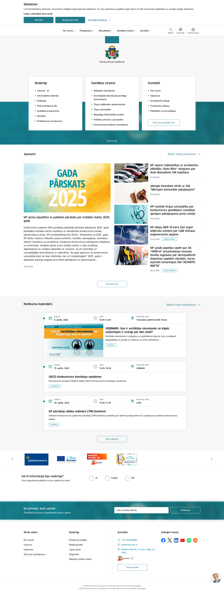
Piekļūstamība (76, 544)
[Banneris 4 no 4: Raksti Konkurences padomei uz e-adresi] (97, 459)
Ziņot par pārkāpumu (34, 554)
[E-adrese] (124, 558)
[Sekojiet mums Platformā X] (170, 540)
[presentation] (25, 490)
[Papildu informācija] (132, 558)
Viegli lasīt (74, 554)
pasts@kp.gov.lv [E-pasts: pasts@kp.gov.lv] (129, 544)
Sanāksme (55, 386)
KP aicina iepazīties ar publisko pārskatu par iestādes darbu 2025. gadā (67, 219)
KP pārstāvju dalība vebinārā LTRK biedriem (77, 411)
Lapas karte (75, 549)
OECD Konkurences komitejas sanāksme (75, 376)
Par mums (29, 540)
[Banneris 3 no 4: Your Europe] (67, 459)
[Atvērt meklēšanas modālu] (170, 31)
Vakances (28, 549)
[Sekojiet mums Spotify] (189, 540)
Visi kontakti (132, 567)
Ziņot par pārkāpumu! (164, 122)
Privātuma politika (78, 540)
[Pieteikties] (185, 510)
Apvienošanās (169, 239)
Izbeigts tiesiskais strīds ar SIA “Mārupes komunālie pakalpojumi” (172, 187)
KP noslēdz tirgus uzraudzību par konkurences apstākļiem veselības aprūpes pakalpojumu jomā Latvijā (172, 210)
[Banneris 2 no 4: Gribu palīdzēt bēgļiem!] (36, 459)
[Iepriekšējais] (12, 459)
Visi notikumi (112, 439)
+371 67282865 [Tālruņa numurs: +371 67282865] (129, 540)
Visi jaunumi (112, 284)
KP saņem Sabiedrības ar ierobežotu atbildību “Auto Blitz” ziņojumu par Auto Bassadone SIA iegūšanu (174, 168)
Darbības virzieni (103, 83)
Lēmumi (28, 544)
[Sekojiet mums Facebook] (163, 540)
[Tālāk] (212, 459)
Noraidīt (39, 19)
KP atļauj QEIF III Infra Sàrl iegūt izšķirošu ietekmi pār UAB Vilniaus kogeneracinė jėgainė (172, 230)
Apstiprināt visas (70, 19)
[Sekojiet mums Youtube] (182, 540)
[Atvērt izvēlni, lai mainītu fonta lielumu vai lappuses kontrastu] (193, 31)
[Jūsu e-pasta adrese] (141, 510)
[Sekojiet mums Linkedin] (176, 540)
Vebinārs (111, 345)
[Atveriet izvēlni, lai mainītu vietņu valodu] (180, 31)
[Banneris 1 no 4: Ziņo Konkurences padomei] (127, 459)
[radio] (93, 478)
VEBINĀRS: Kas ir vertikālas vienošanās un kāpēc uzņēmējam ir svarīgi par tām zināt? (137, 330)
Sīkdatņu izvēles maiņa (80, 559)
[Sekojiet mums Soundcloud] (195, 540)
